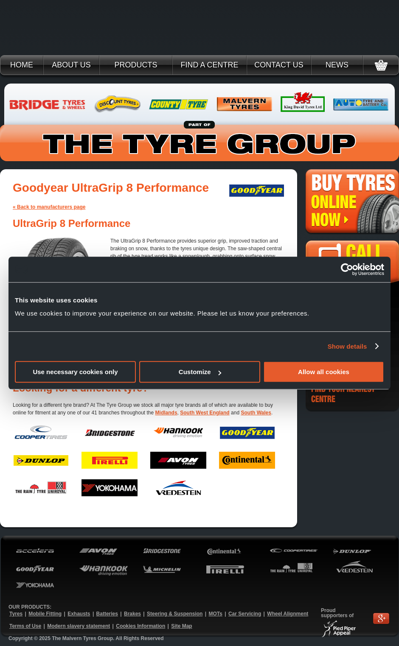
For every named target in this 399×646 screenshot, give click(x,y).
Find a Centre (209, 65)
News (337, 65)
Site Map (181, 626)
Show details (347, 346)
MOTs (215, 614)
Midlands (166, 413)
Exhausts (78, 614)
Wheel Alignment (287, 614)
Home (21, 65)
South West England (204, 413)
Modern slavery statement (78, 626)
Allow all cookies (323, 371)
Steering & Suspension (174, 614)
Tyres (15, 614)
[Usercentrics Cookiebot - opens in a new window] (347, 269)
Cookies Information (140, 626)
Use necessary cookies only (75, 371)
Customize (200, 371)
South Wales (256, 413)
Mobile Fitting (45, 614)
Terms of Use (25, 626)
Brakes (132, 614)
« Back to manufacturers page (49, 207)
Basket (381, 65)
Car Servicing (244, 614)
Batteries (107, 614)
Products (135, 65)
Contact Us (278, 65)
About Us (71, 65)
